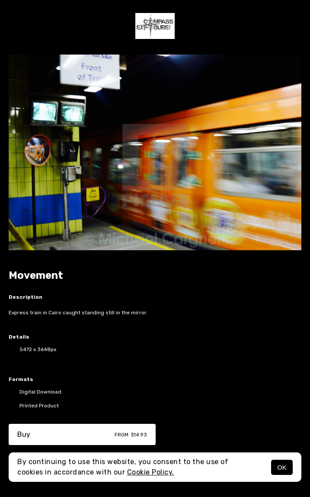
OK (282, 467)
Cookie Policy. (150, 472)
